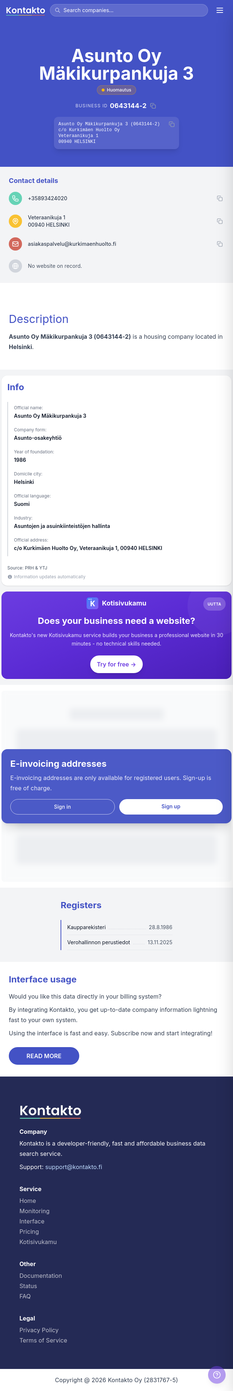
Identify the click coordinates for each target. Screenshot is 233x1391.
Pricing (29, 1231)
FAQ (25, 1296)
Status (28, 1286)
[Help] (217, 1375)
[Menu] (219, 10)
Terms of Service (43, 1340)
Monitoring (34, 1211)
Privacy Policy (39, 1330)
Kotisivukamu (38, 1242)
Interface (31, 1221)
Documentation (40, 1275)
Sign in (62, 807)
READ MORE (43, 1056)
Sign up (171, 806)
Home (27, 1200)
